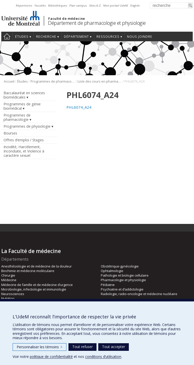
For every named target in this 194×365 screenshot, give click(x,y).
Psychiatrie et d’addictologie (122, 289)
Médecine (8, 280)
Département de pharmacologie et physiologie (97, 23)
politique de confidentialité (51, 356)
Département (76, 36)
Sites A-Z (95, 5)
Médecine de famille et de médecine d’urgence (37, 284)
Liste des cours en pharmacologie (100, 81)
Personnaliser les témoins (39, 346)
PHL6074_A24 (78, 107)
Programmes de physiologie (27, 126)
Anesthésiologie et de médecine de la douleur (36, 266)
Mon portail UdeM (115, 5)
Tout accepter (113, 346)
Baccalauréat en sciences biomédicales (24, 95)
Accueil (7, 36)
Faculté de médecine (66, 18)
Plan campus (78, 5)
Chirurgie (8, 275)
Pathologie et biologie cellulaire (125, 275)
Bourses (10, 133)
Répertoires (24, 5)
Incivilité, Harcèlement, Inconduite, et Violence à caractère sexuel (24, 151)
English (135, 5)
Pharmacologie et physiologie (123, 280)
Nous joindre (139, 36)
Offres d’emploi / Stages (24, 140)
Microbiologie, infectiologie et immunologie (33, 289)
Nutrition (7, 298)
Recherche (46, 36)
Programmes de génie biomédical (22, 106)
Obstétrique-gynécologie (120, 266)
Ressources (107, 36)
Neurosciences (12, 294)
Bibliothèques (57, 5)
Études (22, 36)
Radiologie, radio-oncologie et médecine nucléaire (139, 294)
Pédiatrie (108, 284)
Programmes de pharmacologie (53, 81)
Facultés (40, 5)
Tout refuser (82, 346)
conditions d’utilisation (103, 356)
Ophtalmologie (112, 270)
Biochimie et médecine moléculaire (27, 270)
